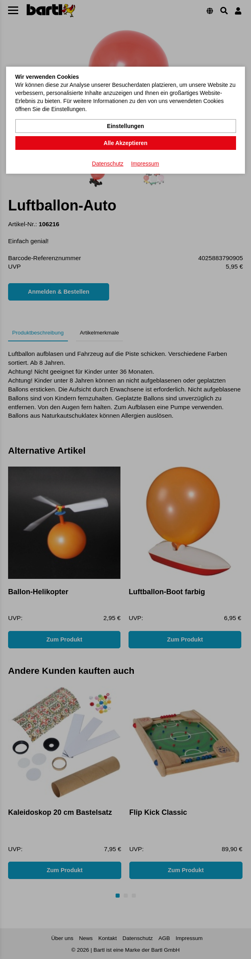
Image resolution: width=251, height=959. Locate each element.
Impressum (145, 163)
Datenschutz (108, 163)
